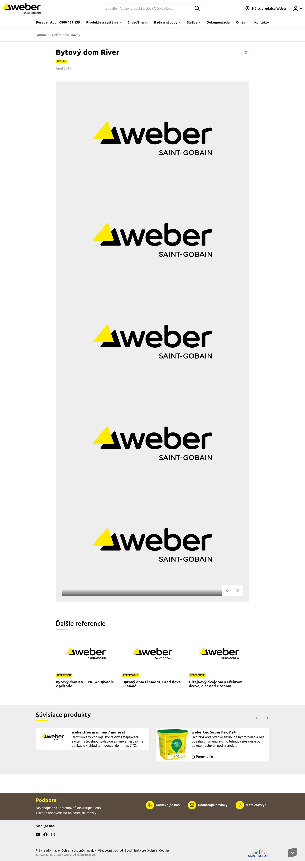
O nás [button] (242, 22)
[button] (266, 8)
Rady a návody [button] (167, 22)
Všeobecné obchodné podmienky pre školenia (127, 850)
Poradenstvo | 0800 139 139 (58, 22)
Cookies (164, 850)
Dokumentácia (218, 22)
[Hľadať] (147, 8)
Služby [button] (193, 22)
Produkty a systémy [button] (103, 22)
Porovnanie (204, 757)
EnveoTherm (137, 22)
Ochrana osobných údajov (79, 850)
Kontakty (261, 22)
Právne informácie (48, 850)
